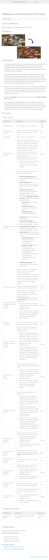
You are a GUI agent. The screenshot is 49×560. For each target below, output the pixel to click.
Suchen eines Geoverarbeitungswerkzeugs (14, 549)
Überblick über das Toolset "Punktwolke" (13, 547)
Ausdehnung (5, 531)
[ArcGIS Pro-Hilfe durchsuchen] (23, 2)
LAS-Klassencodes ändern (34, 91)
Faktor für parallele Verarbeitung (17, 531)
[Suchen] (36, 1)
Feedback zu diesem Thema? (39, 557)
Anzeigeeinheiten (27, 278)
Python (10, 117)
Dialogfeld (5, 117)
